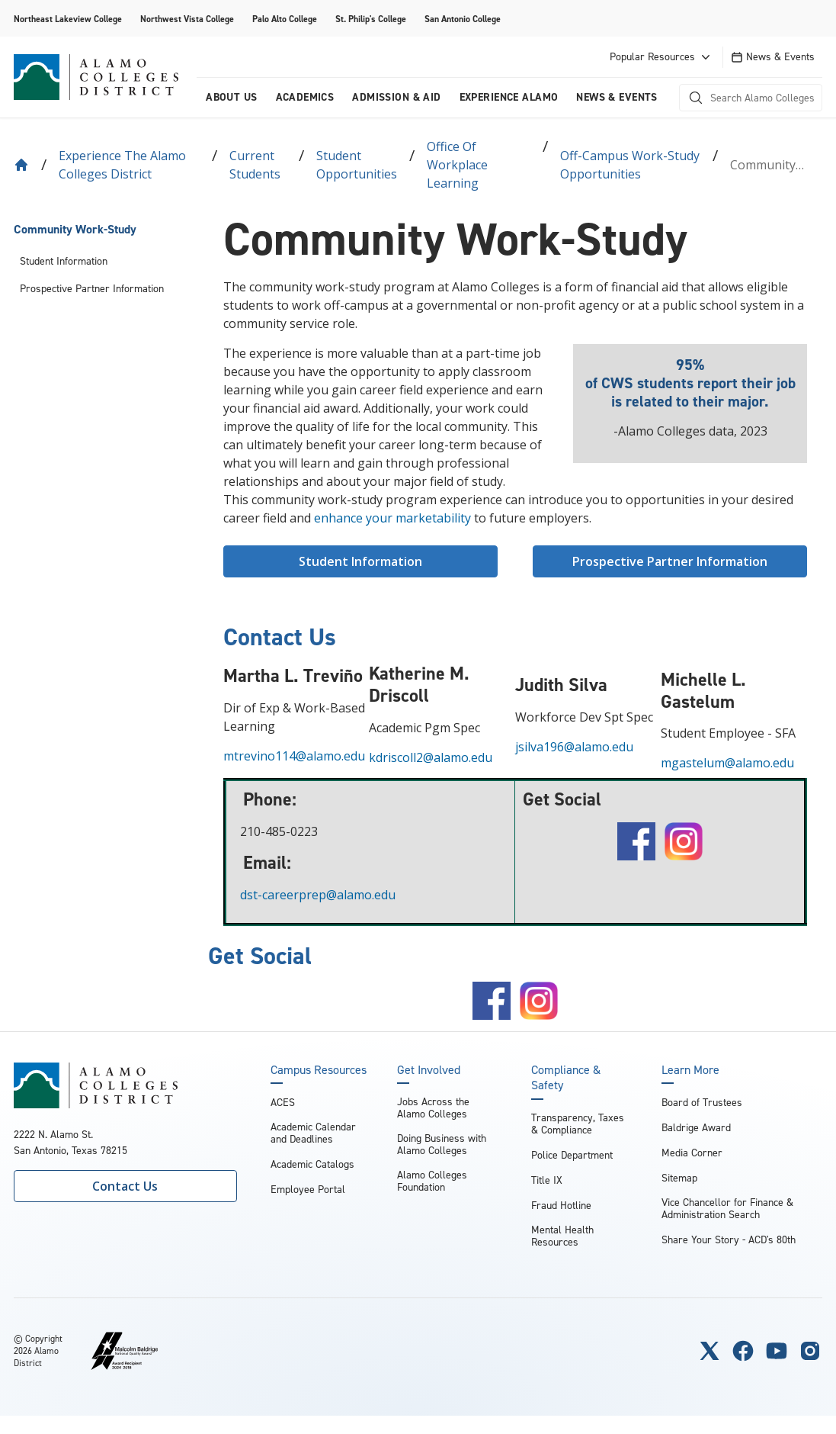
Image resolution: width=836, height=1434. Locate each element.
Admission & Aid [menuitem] (396, 97)
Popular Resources (661, 57)
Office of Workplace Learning (457, 164)
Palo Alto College (284, 19)
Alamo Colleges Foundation (432, 1181)
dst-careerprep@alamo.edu (315, 894)
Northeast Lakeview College (68, 19)
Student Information (63, 261)
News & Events (773, 57)
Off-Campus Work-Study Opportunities (630, 164)
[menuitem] (103, 229)
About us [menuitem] (231, 97)
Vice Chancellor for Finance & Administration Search (727, 1208)
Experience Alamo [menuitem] (509, 97)
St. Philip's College (370, 19)
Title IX (546, 1180)
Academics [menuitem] (305, 97)
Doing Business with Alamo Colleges (441, 1144)
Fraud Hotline (561, 1205)
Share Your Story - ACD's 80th (728, 1240)
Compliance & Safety (566, 1078)
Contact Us (125, 1186)
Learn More (690, 1070)
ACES (283, 1102)
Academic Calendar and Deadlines (313, 1133)
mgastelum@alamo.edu (727, 762)
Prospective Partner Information (92, 288)
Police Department (572, 1155)
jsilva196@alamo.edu (574, 746)
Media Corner (691, 1153)
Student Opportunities (356, 164)
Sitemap (679, 1178)
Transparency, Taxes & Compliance (577, 1124)
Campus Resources (319, 1070)
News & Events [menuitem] (616, 97)
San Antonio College (462, 19)
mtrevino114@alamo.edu (294, 756)
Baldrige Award (696, 1128)
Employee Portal (308, 1189)
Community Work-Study (75, 229)
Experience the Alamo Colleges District (122, 164)
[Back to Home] (21, 165)
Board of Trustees (701, 1102)
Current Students (254, 164)
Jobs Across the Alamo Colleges (433, 1108)
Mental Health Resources (562, 1236)
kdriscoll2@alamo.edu (430, 757)
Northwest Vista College (187, 19)
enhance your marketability (392, 518)
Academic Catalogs (312, 1164)
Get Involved (428, 1070)
